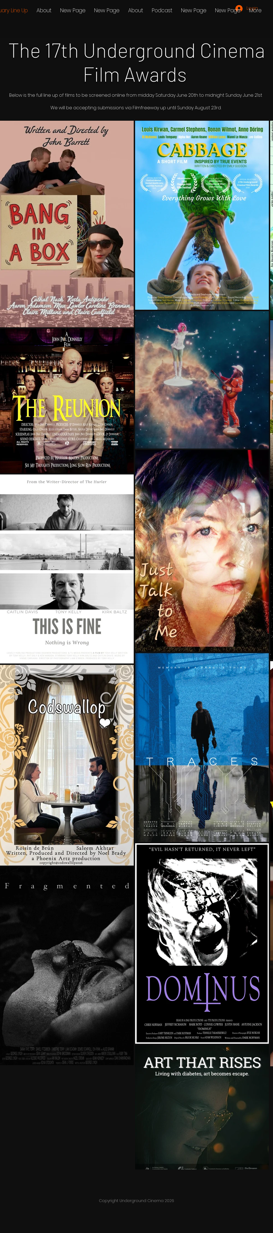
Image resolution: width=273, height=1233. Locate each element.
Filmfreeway (146, 108)
